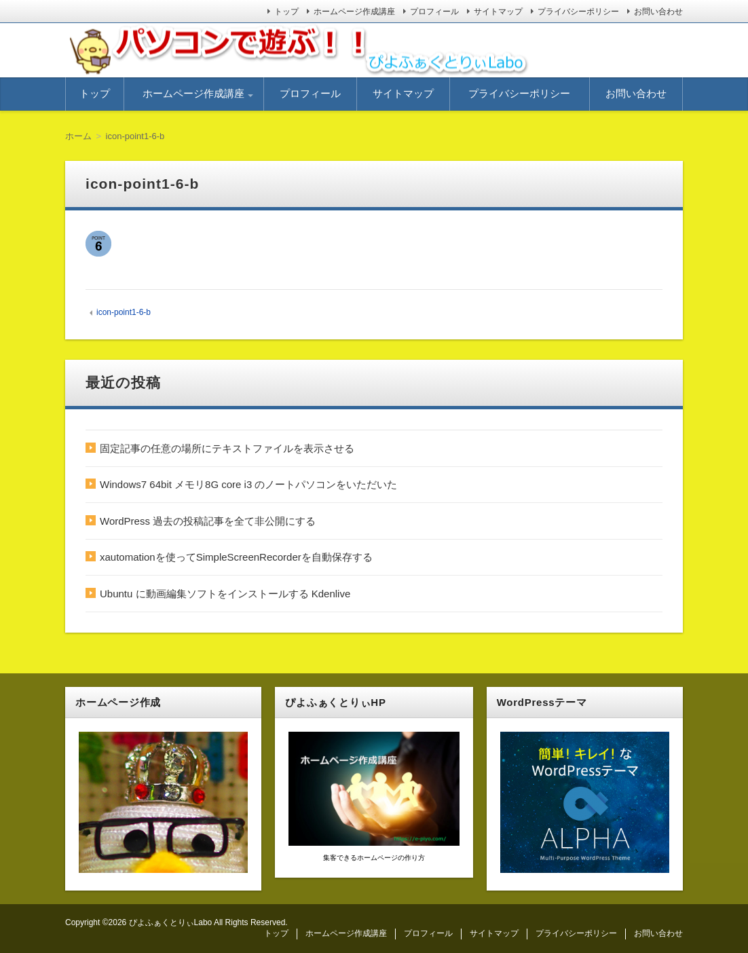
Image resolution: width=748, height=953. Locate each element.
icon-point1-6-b (123, 312)
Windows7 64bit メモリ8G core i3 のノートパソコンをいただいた (248, 484)
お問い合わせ (658, 11)
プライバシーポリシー (578, 11)
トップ (286, 11)
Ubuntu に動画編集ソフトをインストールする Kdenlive (225, 593)
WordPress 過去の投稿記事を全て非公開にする (208, 521)
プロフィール (434, 11)
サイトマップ (498, 11)
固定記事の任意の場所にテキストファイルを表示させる (227, 448)
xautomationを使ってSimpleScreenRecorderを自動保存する (236, 557)
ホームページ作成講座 (354, 11)
